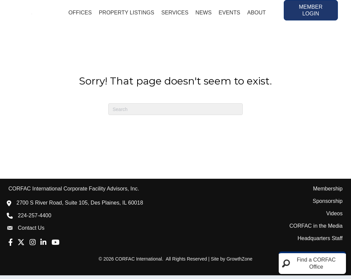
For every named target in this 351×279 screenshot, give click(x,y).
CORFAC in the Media (316, 229)
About (256, 14)
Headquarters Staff (320, 242)
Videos (334, 217)
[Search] (175, 113)
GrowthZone (239, 262)
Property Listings (126, 14)
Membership (328, 192)
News (203, 14)
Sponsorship (328, 205)
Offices (79, 14)
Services (175, 14)
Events (229, 14)
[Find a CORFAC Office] (312, 264)
